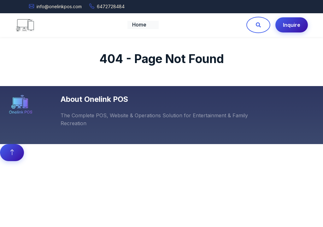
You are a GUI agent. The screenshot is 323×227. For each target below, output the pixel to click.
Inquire (291, 25)
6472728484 (111, 6)
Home (139, 24)
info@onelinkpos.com (59, 6)
